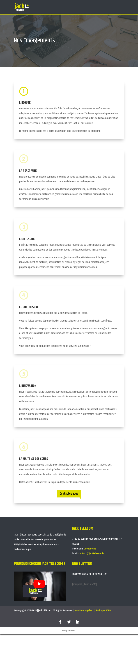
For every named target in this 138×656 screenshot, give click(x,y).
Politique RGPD (104, 610)
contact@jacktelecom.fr (91, 553)
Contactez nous (69, 493)
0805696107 (90, 548)
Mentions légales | (85, 610)
